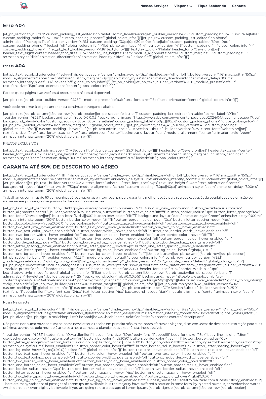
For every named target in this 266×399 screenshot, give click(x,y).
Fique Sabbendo (212, 6)
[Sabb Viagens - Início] (24, 6)
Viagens (181, 6)
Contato (239, 6)
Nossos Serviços (154, 6)
